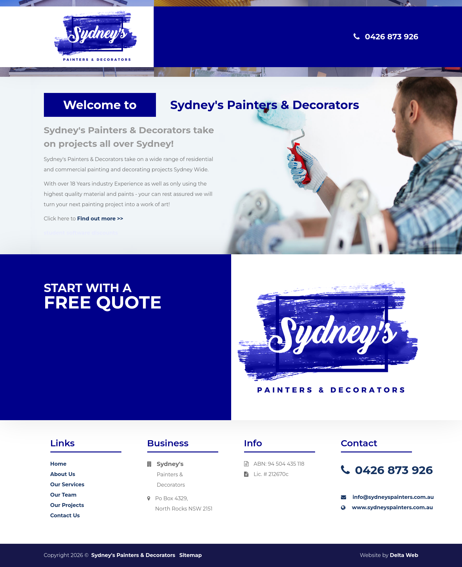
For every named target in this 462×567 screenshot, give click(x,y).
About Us (62, 474)
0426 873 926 (386, 36)
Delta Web (404, 555)
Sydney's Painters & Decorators (133, 555)
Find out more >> (100, 219)
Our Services (67, 484)
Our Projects (67, 505)
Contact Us (65, 515)
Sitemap (190, 555)
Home (58, 464)
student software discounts (81, 233)
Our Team (63, 495)
